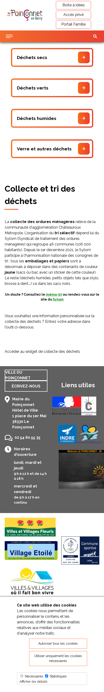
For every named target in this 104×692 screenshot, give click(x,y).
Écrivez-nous (26, 386)
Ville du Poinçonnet (18, 375)
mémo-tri (54, 294)
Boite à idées (73, 5)
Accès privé (73, 14)
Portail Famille (73, 24)
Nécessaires (34, 676)
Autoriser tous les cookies (58, 643)
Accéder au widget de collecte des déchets (42, 351)
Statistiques (58, 676)
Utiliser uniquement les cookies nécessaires (58, 658)
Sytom (58, 299)
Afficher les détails (33, 681)
